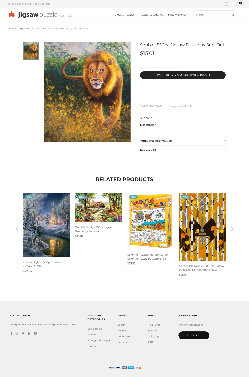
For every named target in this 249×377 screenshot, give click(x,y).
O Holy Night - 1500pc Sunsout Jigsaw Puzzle (42, 264)
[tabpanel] (87, 92)
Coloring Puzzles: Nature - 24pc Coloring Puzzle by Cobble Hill (147, 256)
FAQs (151, 342)
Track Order (154, 324)
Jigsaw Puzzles (125, 14)
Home (13, 28)
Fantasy (91, 346)
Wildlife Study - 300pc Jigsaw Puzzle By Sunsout (94, 229)
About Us (123, 330)
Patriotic (92, 334)
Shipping (153, 336)
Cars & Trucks (94, 328)
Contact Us (124, 336)
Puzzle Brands (177, 14)
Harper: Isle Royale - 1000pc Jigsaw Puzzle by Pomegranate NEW (201, 268)
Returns (122, 342)
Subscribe (194, 335)
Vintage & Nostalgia (98, 340)
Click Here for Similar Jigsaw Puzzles (183, 75)
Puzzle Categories (151, 14)
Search (122, 324)
